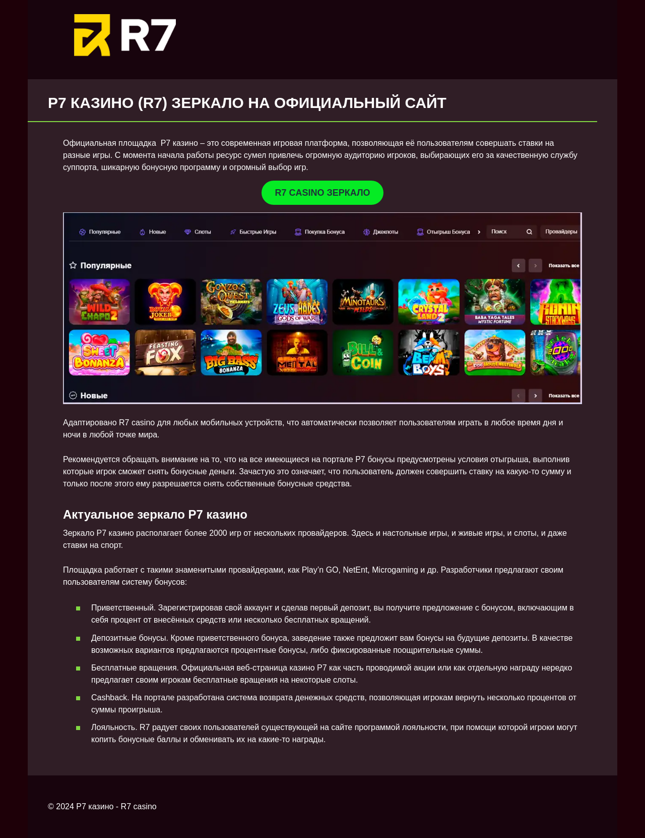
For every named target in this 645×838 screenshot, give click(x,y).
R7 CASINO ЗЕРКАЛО (322, 193)
